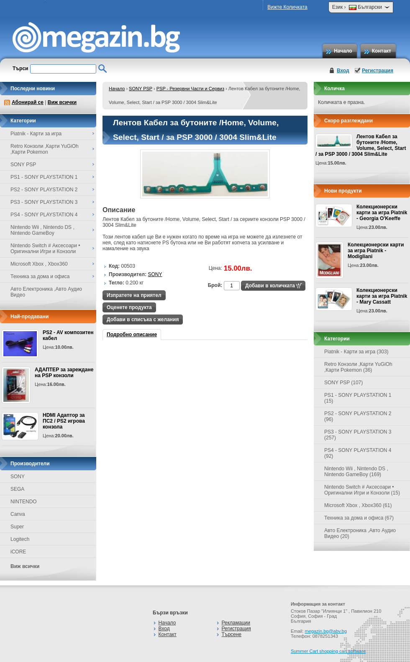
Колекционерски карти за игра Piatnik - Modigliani (376, 250)
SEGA (17, 489)
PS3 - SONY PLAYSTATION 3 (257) (358, 435)
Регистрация (377, 71)
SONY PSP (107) (343, 383)
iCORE (18, 552)
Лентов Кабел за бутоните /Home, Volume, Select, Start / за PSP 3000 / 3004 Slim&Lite (360, 145)
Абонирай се (28, 102)
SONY (17, 476)
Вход (343, 71)
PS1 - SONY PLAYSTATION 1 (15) (358, 398)
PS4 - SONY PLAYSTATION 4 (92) (358, 453)
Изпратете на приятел (134, 295)
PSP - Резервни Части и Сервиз (190, 88)
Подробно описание (132, 334)
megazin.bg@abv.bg (326, 631)
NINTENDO (23, 502)
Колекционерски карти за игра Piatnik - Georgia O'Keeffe (381, 212)
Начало (343, 51)
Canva (17, 514)
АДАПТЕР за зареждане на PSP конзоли (64, 372)
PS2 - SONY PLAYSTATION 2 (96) (358, 416)
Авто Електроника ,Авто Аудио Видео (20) (360, 533)
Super (17, 527)
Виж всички (62, 102)
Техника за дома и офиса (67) (359, 518)
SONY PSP (140, 88)
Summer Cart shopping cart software (328, 651)
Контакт (381, 51)
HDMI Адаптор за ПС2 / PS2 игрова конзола (64, 421)
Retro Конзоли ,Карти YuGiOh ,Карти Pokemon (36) (358, 367)
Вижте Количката (287, 7)
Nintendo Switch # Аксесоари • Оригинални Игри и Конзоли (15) (362, 490)
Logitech (19, 539)
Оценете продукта (129, 307)
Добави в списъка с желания (143, 319)
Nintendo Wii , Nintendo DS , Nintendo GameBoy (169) (356, 471)
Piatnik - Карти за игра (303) (356, 352)
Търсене (231, 634)
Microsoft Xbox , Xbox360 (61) (358, 505)
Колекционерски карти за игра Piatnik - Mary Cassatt (381, 296)
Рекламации (236, 623)
